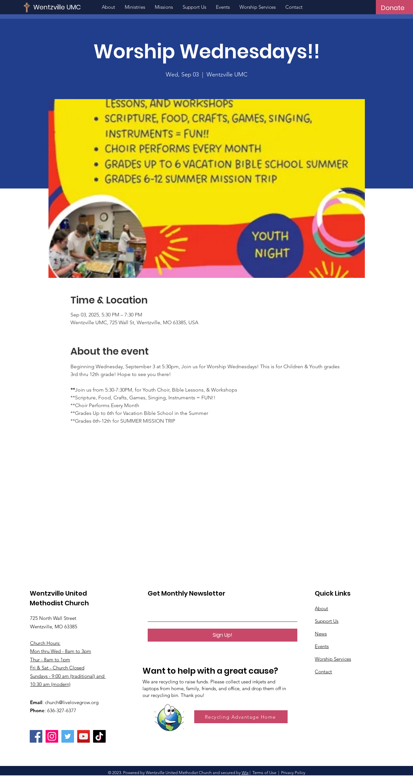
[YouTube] (83, 736)
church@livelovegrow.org (72, 702)
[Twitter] (67, 736)
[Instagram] (52, 736)
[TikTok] (99, 736)
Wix (245, 772)
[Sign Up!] (222, 635)
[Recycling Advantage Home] (241, 716)
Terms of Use (264, 772)
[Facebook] (36, 736)
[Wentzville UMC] (76, 7)
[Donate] (392, 7)
